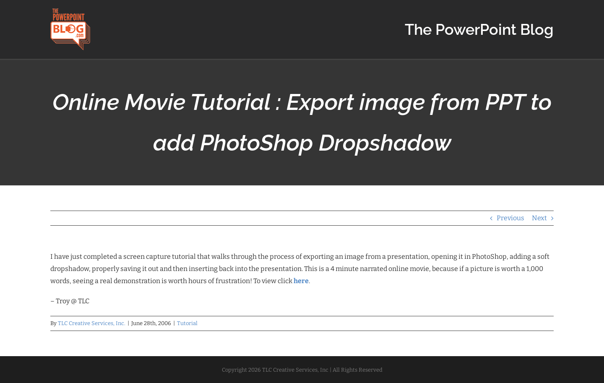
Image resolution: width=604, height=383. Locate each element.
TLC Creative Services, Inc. (91, 323)
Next (539, 218)
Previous (510, 218)
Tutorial (187, 323)
